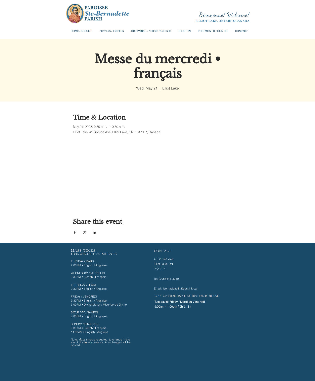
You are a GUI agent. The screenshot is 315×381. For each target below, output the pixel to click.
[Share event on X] (85, 232)
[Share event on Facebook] (75, 232)
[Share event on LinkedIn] (94, 232)
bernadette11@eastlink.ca (180, 288)
